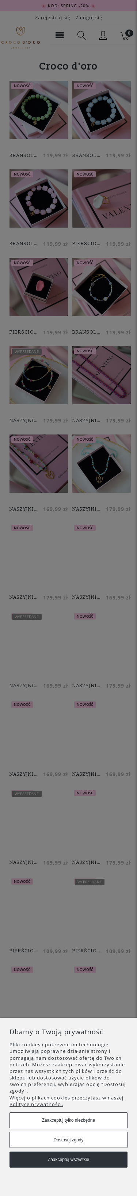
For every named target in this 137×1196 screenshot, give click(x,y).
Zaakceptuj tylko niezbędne (68, 1120)
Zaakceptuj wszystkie (68, 1159)
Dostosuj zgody (68, 1139)
